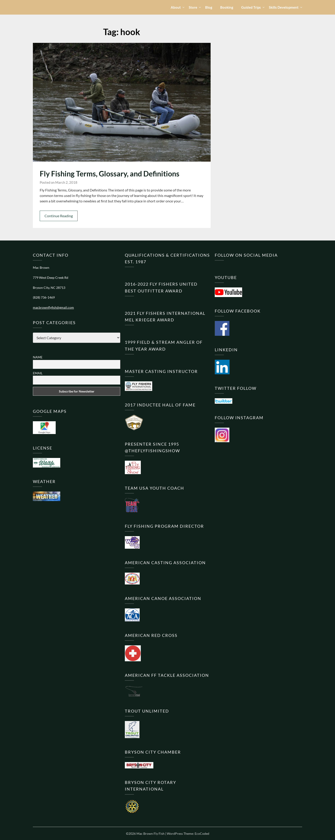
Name (37, 357)
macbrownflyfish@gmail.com (53, 307)
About (176, 7)
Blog (208, 7)
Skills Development (283, 7)
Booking (226, 7)
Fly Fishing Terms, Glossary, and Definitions (109, 173)
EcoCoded (202, 833)
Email (37, 373)
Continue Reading (58, 216)
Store (193, 7)
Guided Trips (251, 7)
